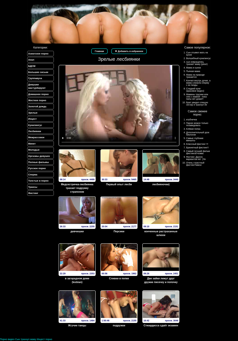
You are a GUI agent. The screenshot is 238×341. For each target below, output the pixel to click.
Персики (119, 231)
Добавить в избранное (129, 51)
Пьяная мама (193, 71)
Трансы (32, 187)
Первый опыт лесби (119, 184)
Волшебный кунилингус (198, 58)
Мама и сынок (193, 68)
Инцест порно (44, 339)
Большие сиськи (38, 72)
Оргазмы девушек (39, 156)
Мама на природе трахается (195, 76)
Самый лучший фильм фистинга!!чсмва (198, 152)
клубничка (191, 119)
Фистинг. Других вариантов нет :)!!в (196, 158)
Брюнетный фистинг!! (197, 147)
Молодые (33, 150)
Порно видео (7, 339)
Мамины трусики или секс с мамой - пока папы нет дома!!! (197, 96)
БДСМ (31, 66)
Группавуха (35, 78)
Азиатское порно (38, 53)
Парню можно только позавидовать (197, 124)
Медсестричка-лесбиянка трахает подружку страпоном (77, 188)
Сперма (32, 174)
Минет (32, 143)
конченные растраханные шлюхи (160, 233)
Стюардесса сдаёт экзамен (161, 325)
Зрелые (33, 112)
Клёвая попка (193, 129)
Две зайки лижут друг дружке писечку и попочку (161, 280)
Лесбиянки (34, 131)
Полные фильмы (38, 162)
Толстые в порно (38, 180)
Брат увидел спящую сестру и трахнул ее (197, 103)
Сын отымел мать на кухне (197, 53)
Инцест (32, 119)
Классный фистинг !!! (197, 144)
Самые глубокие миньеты (194, 139)
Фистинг (33, 193)
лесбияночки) (161, 184)
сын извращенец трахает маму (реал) (197, 63)
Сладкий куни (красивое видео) (195, 89)
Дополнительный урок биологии (197, 133)
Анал (31, 59)
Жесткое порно (37, 100)
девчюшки (77, 231)
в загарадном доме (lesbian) (77, 280)
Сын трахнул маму (25, 339)
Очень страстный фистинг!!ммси (195, 164)
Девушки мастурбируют (37, 86)
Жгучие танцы (77, 325)
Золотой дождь (37, 106)
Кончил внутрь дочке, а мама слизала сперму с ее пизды (198, 82)
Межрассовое (36, 137)
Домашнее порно (38, 94)
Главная (99, 51)
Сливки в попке (119, 278)
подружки (119, 325)
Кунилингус (35, 125)
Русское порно (37, 168)
